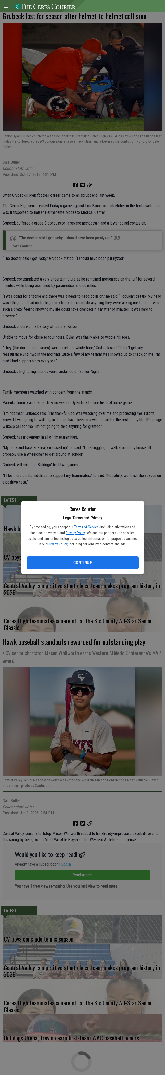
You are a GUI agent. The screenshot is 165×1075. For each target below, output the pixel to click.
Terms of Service (86, 527)
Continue (82, 562)
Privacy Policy (75, 533)
